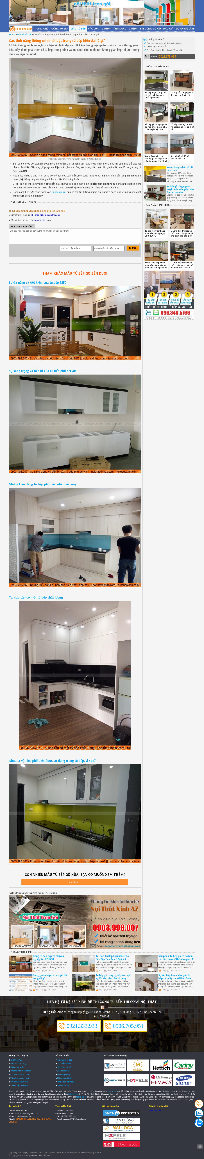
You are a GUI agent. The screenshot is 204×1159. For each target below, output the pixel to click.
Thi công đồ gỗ (150, 28)
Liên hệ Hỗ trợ (63, 1085)
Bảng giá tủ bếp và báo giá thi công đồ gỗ (50, 976)
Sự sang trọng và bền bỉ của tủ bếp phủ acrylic (42, 371)
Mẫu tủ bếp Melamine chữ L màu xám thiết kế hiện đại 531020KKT (182, 265)
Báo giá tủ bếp (63, 1070)
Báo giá (168, 28)
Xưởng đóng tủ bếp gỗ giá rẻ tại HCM (180, 169)
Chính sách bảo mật (19, 1081)
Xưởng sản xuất (17, 1067)
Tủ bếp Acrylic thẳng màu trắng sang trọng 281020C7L (155, 233)
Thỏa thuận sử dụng (19, 1085)
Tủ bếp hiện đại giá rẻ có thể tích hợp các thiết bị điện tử (155, 95)
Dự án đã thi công (18, 1063)
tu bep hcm (72, 1094)
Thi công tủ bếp (63, 1074)
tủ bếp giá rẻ (58, 192)
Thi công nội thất (64, 1078)
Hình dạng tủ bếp (124, 28)
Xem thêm (74, 883)
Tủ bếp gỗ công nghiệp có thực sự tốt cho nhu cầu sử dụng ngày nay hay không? (113, 978)
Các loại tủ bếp (98, 28)
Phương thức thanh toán (20, 1070)
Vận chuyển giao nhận (20, 1078)
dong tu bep (112, 1091)
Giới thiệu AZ (16, 1059)
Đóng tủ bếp (59, 28)
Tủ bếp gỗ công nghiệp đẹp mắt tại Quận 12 (182, 93)
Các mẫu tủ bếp (64, 1063)
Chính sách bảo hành (19, 1074)
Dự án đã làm (185, 28)
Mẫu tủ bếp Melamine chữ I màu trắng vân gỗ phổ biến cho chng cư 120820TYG (182, 234)
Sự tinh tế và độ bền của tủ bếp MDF (180, 157)
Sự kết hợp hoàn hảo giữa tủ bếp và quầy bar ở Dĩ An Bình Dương (174, 978)
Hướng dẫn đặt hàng (66, 1081)
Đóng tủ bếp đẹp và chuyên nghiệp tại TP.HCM (48, 957)
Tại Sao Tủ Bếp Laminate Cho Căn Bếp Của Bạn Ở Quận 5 (112, 957)
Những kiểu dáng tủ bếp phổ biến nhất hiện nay (43, 484)
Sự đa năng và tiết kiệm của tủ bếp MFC (38, 282)
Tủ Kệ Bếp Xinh (155, 1110)
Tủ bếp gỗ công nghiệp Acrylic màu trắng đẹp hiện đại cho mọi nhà (180, 189)
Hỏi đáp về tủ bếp (64, 1059)
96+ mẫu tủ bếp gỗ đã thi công (45, 215)
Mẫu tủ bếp (78, 28)
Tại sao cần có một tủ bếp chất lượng (36, 597)
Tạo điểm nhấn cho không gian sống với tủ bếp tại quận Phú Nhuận (156, 158)
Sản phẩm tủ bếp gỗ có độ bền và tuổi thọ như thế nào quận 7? (176, 957)
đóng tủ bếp (39, 220)
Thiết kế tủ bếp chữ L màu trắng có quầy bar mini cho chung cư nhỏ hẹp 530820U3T (156, 266)
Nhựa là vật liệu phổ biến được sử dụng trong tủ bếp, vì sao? (52, 760)
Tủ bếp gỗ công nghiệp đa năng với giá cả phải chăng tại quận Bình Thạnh (156, 128)
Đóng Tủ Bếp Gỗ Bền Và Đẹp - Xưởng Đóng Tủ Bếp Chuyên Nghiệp (20, 29)
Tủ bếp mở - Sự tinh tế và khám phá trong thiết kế (182, 127)
